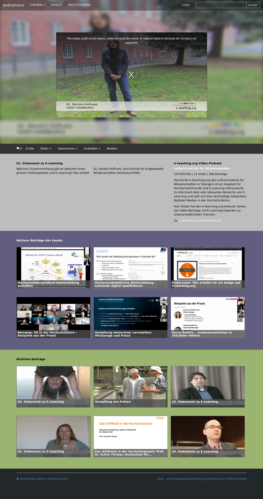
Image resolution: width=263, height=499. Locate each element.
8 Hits (30, 148)
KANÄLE (56, 5)
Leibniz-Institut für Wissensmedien (202, 168)
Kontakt (241, 479)
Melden (112, 148)
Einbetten (92, 148)
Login (186, 5)
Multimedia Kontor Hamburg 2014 (44, 479)
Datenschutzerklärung (189, 479)
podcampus (13, 5)
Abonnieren (68, 148)
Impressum (216, 479)
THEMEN (37, 5)
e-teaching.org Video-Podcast (200, 220)
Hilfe (230, 479)
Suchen (253, 5)
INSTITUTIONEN (79, 5)
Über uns (164, 479)
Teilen (46, 148)
